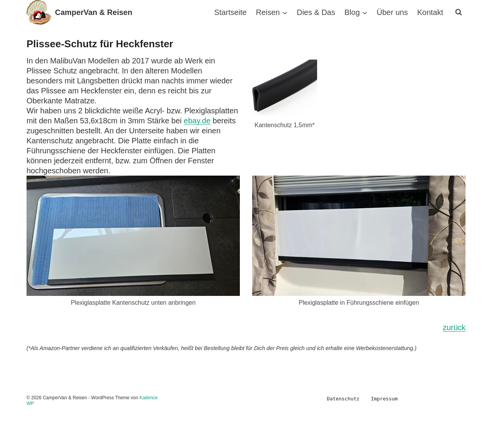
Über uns (392, 12)
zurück (454, 327)
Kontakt (430, 12)
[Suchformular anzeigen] (458, 12)
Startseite (230, 12)
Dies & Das (316, 12)
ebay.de (197, 120)
